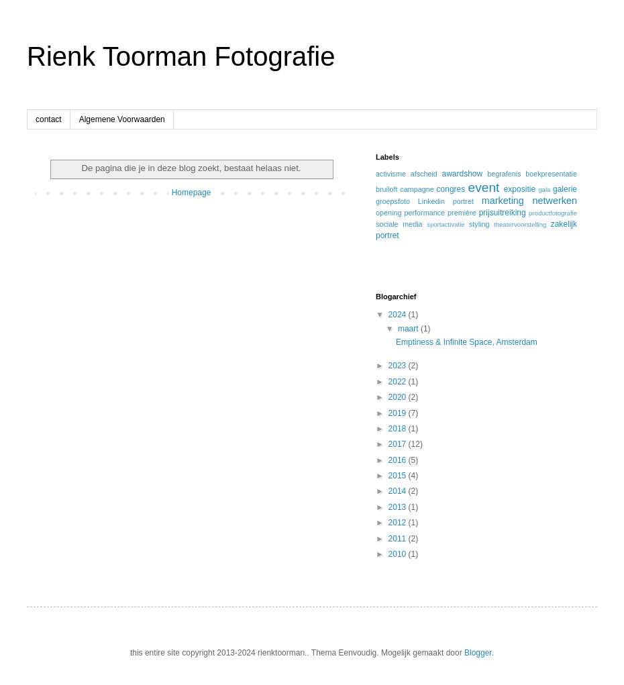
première (462, 213)
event (484, 187)
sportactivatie (446, 224)
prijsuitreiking (502, 212)
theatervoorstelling (520, 224)
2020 (398, 397)
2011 (398, 538)
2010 (398, 554)
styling (479, 224)
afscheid (424, 174)
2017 (398, 444)
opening (388, 213)
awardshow (461, 173)
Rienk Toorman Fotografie (181, 56)
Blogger (478, 652)
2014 (398, 491)
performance (424, 213)
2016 (398, 460)
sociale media (399, 224)
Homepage (191, 192)
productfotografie (553, 213)
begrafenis (504, 174)
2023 (398, 365)
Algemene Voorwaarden (122, 119)
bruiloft (386, 189)
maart (409, 328)
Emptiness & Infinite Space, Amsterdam (466, 342)
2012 (398, 522)
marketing (503, 200)
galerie (565, 189)
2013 (398, 507)
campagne (416, 189)
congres (451, 189)
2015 (398, 475)
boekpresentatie (551, 174)
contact (49, 119)
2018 (398, 428)
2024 (398, 314)
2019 (398, 413)
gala (544, 189)
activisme (391, 174)
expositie (519, 189)
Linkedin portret (446, 201)
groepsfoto (393, 201)
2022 (398, 381)
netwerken (555, 200)
